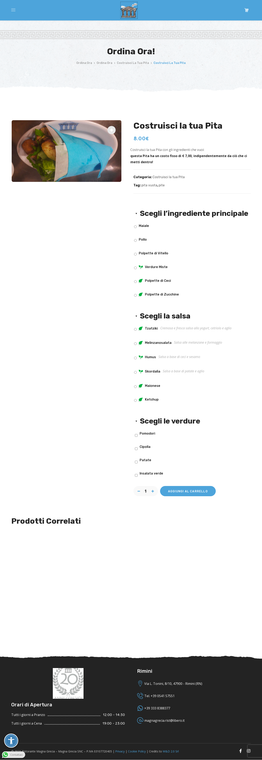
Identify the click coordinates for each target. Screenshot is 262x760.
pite (162, 185)
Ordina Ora (84, 63)
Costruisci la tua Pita (133, 63)
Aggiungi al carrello (188, 491)
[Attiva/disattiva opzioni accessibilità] (11, 741)
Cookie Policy (137, 751)
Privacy (120, 751)
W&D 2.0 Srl (171, 751)
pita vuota (149, 185)
